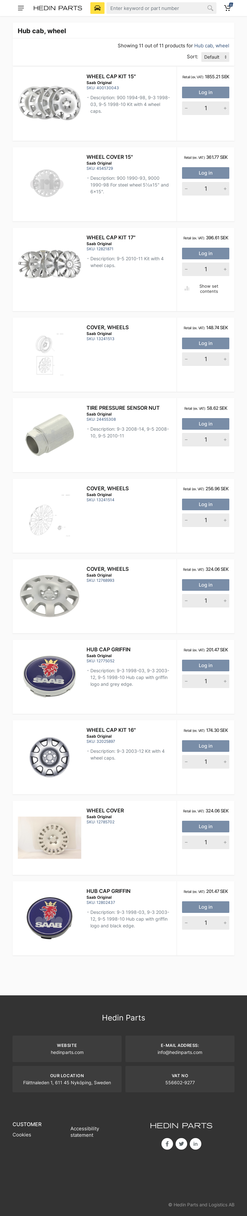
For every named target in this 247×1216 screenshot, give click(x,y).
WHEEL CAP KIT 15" (111, 76)
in (195, 1144)
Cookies (22, 1135)
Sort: (192, 56)
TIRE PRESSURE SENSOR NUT (123, 408)
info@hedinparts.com (180, 1052)
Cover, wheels (108, 327)
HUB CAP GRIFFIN (109, 649)
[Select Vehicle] (97, 8)
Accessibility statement (84, 1131)
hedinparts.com (67, 1052)
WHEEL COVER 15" (110, 157)
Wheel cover (105, 810)
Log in (206, 92)
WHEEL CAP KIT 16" (111, 730)
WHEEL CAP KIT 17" (111, 237)
